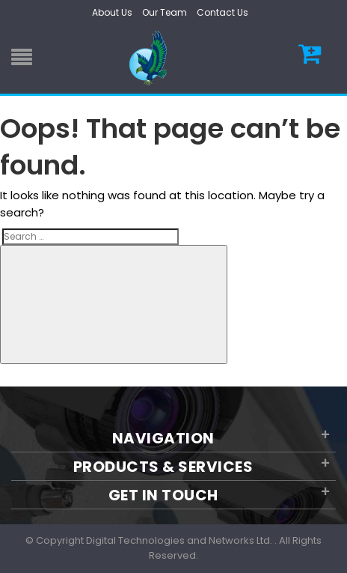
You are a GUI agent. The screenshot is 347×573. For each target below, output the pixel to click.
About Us (112, 12)
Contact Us (222, 12)
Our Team (164, 12)
